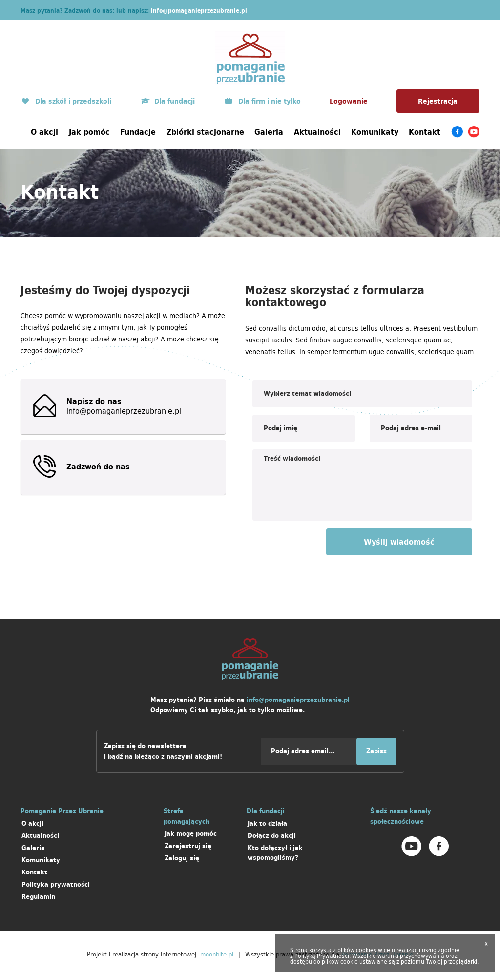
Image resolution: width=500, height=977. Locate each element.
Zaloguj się (182, 858)
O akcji (44, 132)
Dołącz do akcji (272, 835)
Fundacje (138, 132)
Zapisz (376, 751)
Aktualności (317, 132)
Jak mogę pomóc (191, 833)
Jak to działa (267, 823)
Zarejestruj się (188, 846)
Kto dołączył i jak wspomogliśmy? (275, 853)
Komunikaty (374, 132)
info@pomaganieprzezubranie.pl (199, 10)
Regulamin (38, 897)
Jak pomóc (89, 132)
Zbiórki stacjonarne (205, 132)
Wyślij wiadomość (399, 541)
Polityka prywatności (55, 884)
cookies (366, 950)
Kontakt (424, 132)
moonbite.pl (216, 954)
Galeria (268, 132)
